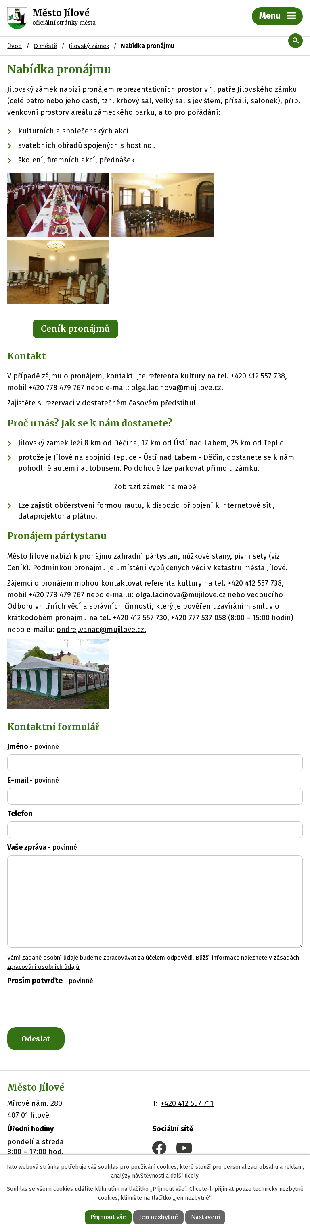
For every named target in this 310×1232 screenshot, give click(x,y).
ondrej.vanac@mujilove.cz (100, 629)
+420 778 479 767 (56, 387)
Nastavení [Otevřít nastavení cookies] (206, 1217)
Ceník (16, 567)
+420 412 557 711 (187, 1103)
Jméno (33, 746)
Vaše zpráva (42, 847)
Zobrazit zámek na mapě (155, 486)
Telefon (19, 813)
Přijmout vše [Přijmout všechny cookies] (107, 1217)
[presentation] (66, 1008)
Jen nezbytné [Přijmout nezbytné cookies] (158, 1217)
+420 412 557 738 (258, 376)
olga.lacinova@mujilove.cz (176, 387)
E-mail (33, 780)
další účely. (184, 1175)
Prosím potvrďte (50, 980)
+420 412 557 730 (140, 617)
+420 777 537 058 (198, 617)
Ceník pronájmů (75, 329)
